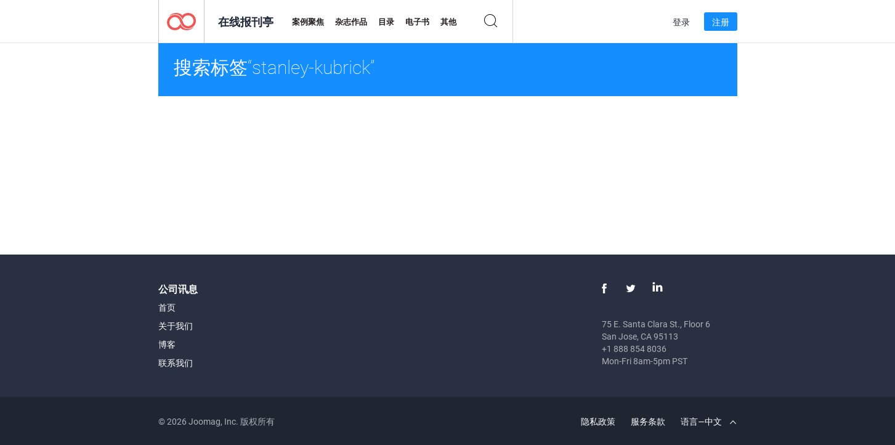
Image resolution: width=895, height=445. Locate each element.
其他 (448, 21)
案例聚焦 (308, 21)
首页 (167, 307)
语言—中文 (708, 421)
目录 (386, 21)
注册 (720, 22)
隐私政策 (598, 421)
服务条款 (648, 421)
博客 (167, 344)
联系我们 (175, 363)
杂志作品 (351, 21)
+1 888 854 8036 (634, 348)
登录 (681, 22)
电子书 (417, 21)
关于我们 (175, 326)
